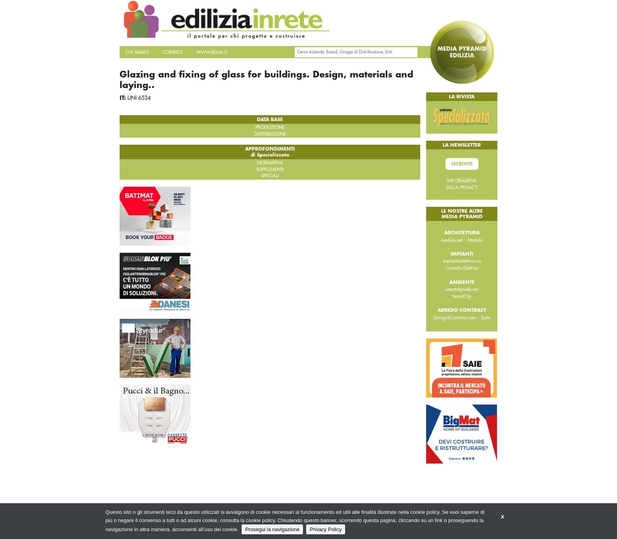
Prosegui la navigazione (272, 529)
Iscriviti (462, 164)
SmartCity (461, 296)
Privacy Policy (326, 529)
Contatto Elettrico (461, 268)
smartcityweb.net (461, 289)
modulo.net (452, 240)
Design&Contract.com (454, 317)
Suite (485, 317)
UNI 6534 (139, 98)
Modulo (475, 240)
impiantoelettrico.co (462, 261)
